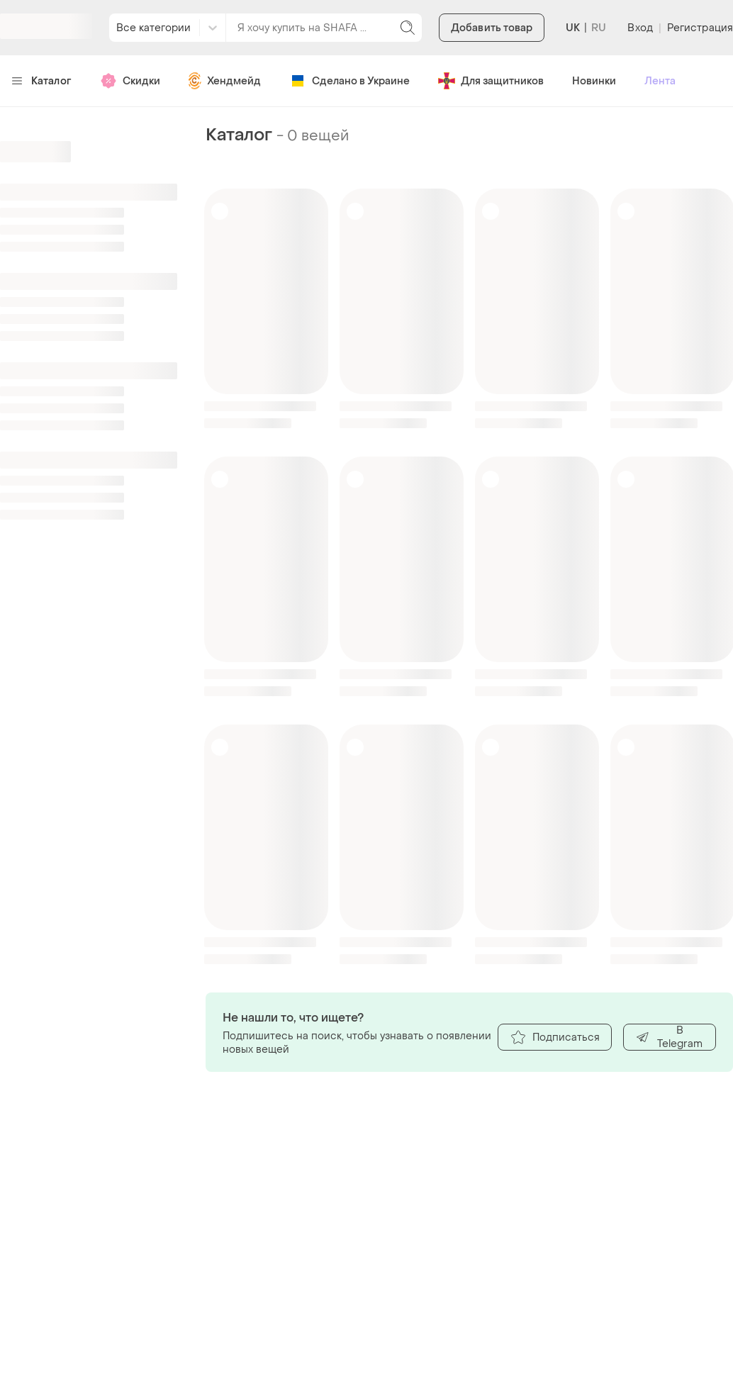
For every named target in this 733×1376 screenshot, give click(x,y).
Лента (660, 81)
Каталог (41, 81)
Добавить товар (491, 28)
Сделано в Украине (349, 80)
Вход (639, 28)
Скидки (130, 80)
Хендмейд (225, 80)
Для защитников (491, 80)
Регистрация (700, 28)
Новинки (594, 81)
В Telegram (669, 1037)
